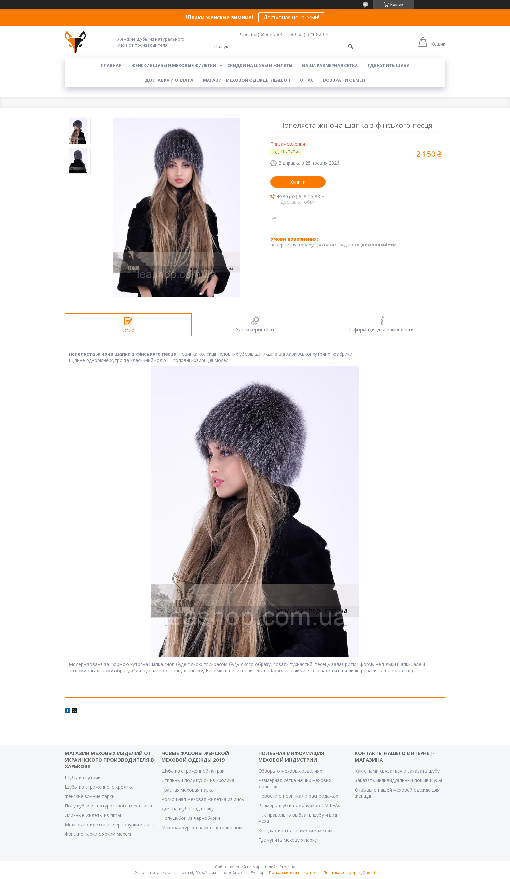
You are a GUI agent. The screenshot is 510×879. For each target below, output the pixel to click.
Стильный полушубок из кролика (197, 780)
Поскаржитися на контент (294, 872)
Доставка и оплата (169, 80)
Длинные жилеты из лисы (93, 815)
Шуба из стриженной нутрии (193, 771)
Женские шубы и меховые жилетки (173, 65)
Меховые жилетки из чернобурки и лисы (110, 824)
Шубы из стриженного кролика (99, 787)
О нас (306, 80)
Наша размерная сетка (330, 65)
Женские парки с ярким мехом (98, 834)
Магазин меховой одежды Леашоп (246, 80)
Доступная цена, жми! (291, 17)
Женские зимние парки (89, 796)
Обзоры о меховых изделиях (290, 771)
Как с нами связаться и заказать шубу (397, 771)
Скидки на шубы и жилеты (259, 65)
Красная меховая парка (187, 790)
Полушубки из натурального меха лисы (108, 806)
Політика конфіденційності (349, 872)
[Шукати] (350, 46)
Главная (111, 65)
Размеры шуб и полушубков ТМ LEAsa (300, 805)
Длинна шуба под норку (187, 809)
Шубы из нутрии (83, 777)
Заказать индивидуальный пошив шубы (398, 780)
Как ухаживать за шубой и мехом (295, 830)
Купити (298, 182)
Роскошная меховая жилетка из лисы (203, 799)
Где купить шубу (388, 65)
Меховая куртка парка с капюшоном (201, 827)
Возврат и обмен (344, 80)
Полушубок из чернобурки (190, 818)
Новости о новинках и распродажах (298, 796)
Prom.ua (287, 867)
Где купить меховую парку (287, 840)
